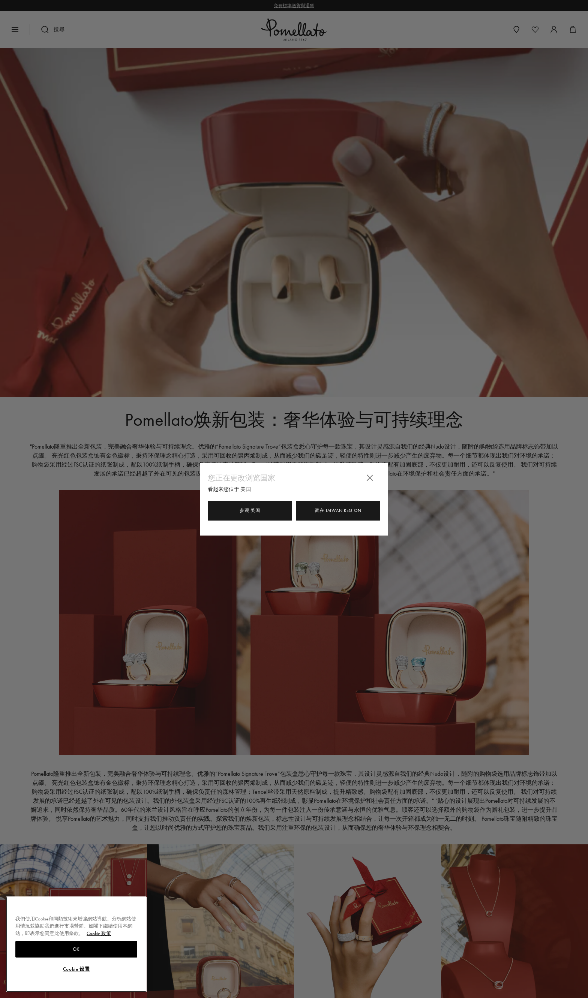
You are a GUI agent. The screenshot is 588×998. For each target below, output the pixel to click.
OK (76, 953)
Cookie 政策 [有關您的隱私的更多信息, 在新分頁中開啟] (99, 937)
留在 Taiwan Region (338, 510)
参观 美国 (250, 510)
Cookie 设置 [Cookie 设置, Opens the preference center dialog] (76, 973)
